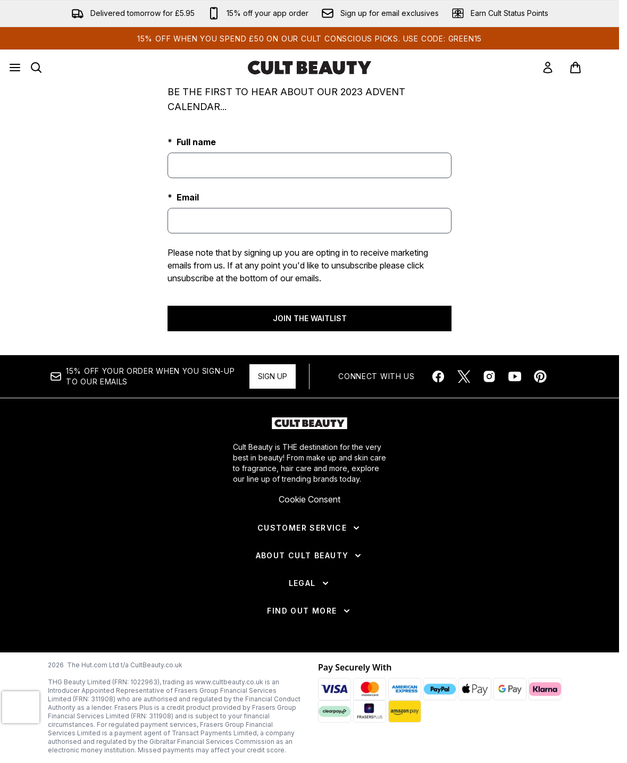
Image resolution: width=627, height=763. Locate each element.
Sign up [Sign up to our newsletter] (272, 376)
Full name (195, 142)
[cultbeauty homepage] (309, 67)
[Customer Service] (309, 528)
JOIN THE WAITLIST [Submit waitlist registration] (310, 318)
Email (186, 197)
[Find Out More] (309, 611)
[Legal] (310, 583)
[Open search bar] (36, 67)
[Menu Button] (15, 67)
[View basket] (587, 67)
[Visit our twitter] (463, 376)
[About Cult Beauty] (310, 555)
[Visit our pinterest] (540, 376)
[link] (548, 67)
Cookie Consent (309, 499)
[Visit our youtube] (515, 376)
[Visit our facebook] (438, 376)
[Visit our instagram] (489, 376)
